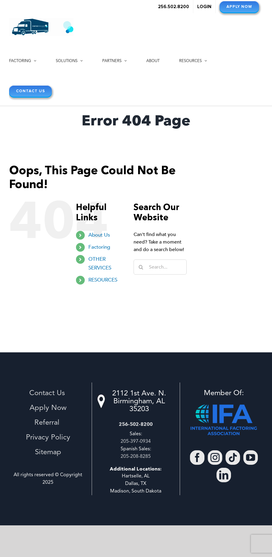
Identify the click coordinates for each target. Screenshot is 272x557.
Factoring (99, 247)
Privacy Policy (48, 437)
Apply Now (48, 408)
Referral (48, 422)
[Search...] (160, 267)
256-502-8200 (136, 424)
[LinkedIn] (224, 475)
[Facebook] (197, 457)
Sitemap (48, 452)
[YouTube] (250, 457)
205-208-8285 (136, 456)
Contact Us (48, 393)
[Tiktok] (233, 457)
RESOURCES (102, 279)
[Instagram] (215, 457)
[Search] (141, 267)
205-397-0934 (136, 441)
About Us (99, 234)
